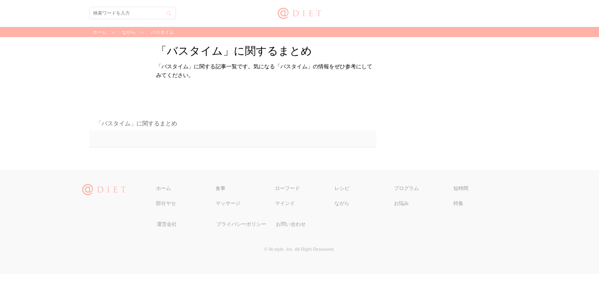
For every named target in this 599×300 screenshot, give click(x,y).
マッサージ (227, 203)
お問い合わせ (291, 224)
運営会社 (167, 224)
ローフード (287, 188)
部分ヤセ (166, 203)
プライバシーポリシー (241, 224)
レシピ (341, 188)
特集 (458, 203)
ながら (341, 203)
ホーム (163, 188)
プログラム (406, 188)
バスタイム (162, 32)
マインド (285, 203)
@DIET (300, 12)
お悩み (401, 203)
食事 (220, 188)
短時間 (460, 188)
